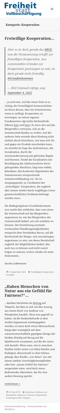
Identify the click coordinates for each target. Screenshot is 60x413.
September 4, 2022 (20, 93)
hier (16, 125)
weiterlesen (13, 383)
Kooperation (48, 272)
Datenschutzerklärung (15, 406)
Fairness (31, 395)
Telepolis (26, 397)
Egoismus (22, 395)
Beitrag (37, 303)
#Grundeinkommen (20, 78)
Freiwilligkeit (36, 272)
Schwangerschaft (13, 397)
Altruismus (30, 392)
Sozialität (10, 274)
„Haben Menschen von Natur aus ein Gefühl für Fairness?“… (28, 291)
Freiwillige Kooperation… (29, 38)
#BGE (48, 49)
